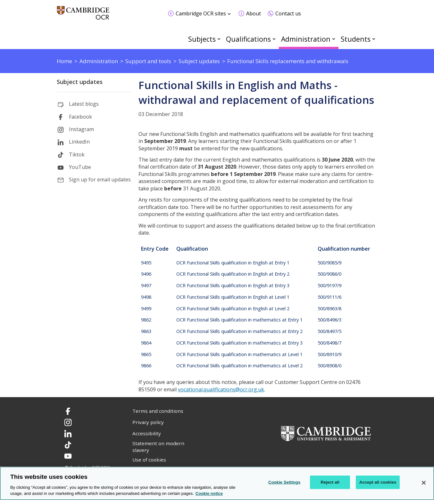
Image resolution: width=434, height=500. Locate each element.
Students (356, 39)
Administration (305, 39)
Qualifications (248, 39)
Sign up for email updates (100, 179)
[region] (217, 483)
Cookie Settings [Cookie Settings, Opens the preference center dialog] (284, 482)
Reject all (330, 482)
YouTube (80, 167)
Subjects (202, 39)
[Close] (424, 483)
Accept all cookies (377, 482)
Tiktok (77, 154)
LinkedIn (79, 141)
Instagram (81, 129)
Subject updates (80, 82)
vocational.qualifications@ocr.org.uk (221, 389)
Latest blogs (84, 103)
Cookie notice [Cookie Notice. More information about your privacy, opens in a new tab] (209, 493)
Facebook (80, 116)
